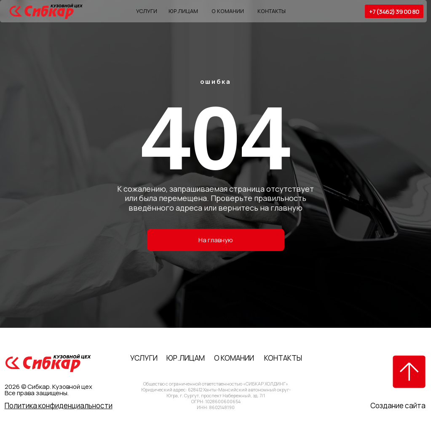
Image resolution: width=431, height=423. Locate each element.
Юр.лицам (183, 11)
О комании (227, 11)
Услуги (146, 11)
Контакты (271, 11)
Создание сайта (398, 405)
